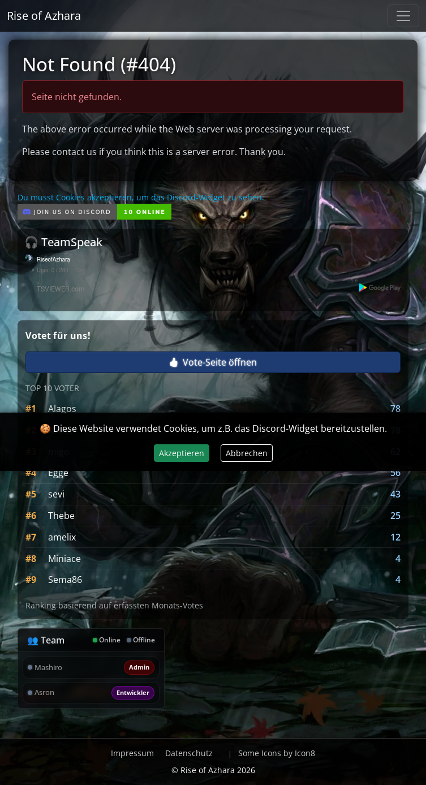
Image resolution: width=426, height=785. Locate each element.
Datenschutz (189, 753)
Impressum (132, 753)
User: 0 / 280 (52, 270)
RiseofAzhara (53, 260)
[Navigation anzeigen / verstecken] (403, 16)
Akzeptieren (181, 453)
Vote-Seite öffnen (213, 362)
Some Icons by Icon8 (276, 753)
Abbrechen (247, 453)
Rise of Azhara (44, 15)
